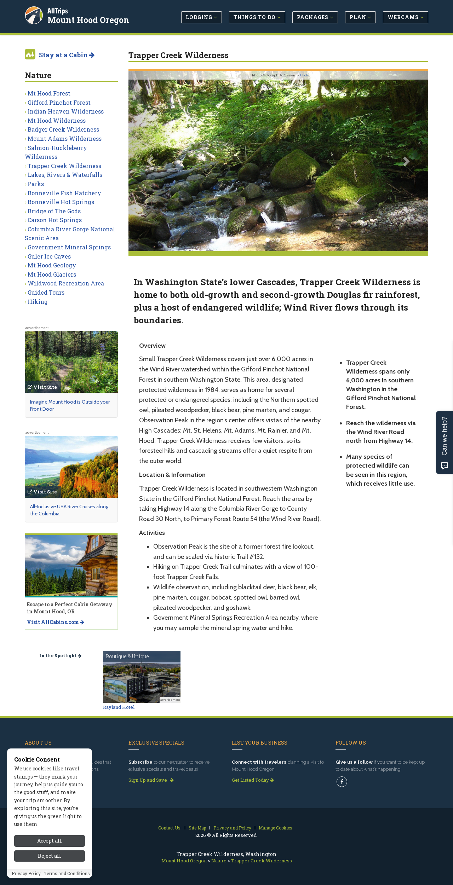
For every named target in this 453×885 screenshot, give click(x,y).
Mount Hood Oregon (89, 19)
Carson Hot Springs (55, 220)
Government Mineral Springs (69, 247)
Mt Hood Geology (52, 265)
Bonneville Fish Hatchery (64, 193)
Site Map (197, 828)
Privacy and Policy (232, 828)
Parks (36, 183)
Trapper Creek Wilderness (64, 165)
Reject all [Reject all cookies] (49, 862)
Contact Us (169, 828)
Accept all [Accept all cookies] (49, 847)
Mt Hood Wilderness (57, 120)
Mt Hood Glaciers (52, 274)
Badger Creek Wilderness (63, 129)
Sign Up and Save (151, 780)
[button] (150, 161)
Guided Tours (46, 292)
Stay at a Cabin (66, 55)
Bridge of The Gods (54, 211)
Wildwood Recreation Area (66, 283)
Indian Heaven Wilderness (66, 111)
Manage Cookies (275, 828)
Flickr (305, 75)
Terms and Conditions (67, 880)
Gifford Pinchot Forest (59, 102)
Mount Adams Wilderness (65, 138)
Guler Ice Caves (49, 256)
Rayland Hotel (118, 707)
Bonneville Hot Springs (61, 202)
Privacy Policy (26, 880)
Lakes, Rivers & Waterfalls (65, 174)
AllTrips (58, 10)
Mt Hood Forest (49, 93)
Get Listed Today (253, 780)
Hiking (38, 301)
